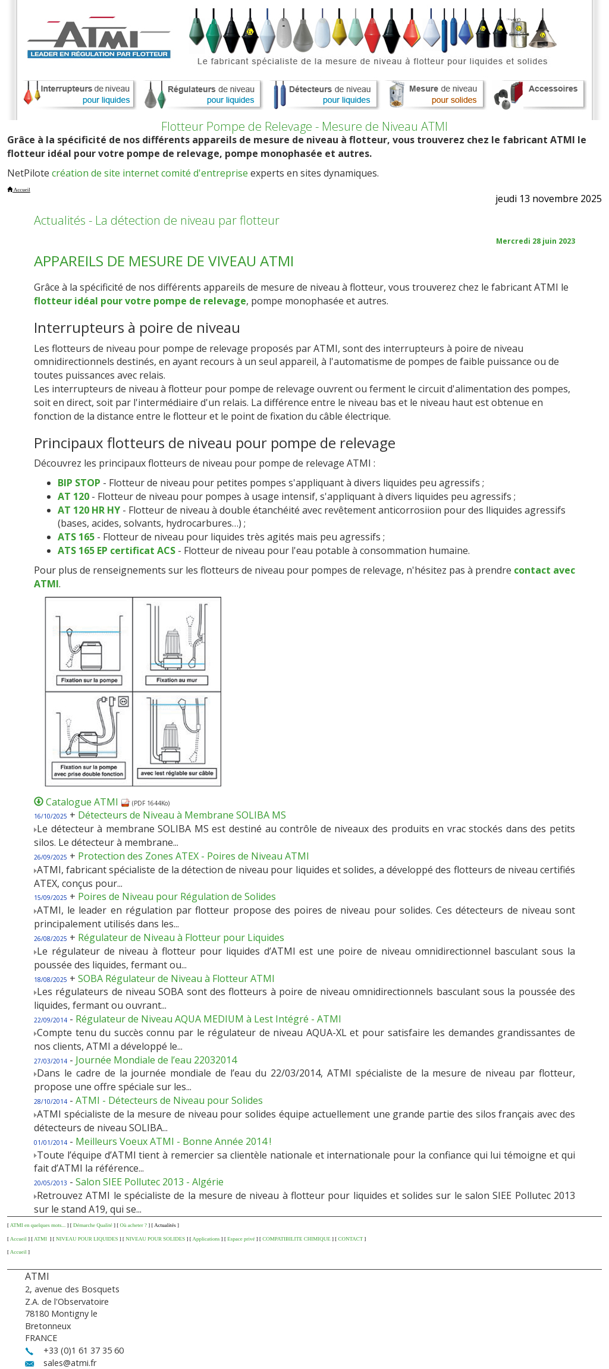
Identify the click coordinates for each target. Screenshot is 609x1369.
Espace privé (241, 1239)
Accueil (18, 1239)
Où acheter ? (133, 1225)
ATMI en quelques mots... (38, 1225)
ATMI (41, 1239)
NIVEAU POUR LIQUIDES (87, 1239)
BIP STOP (79, 482)
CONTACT (350, 1239)
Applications (206, 1239)
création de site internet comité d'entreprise (150, 173)
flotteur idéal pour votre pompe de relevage (140, 300)
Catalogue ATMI (88, 801)
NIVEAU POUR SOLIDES (155, 1239)
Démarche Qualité (92, 1225)
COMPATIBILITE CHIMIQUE (296, 1239)
